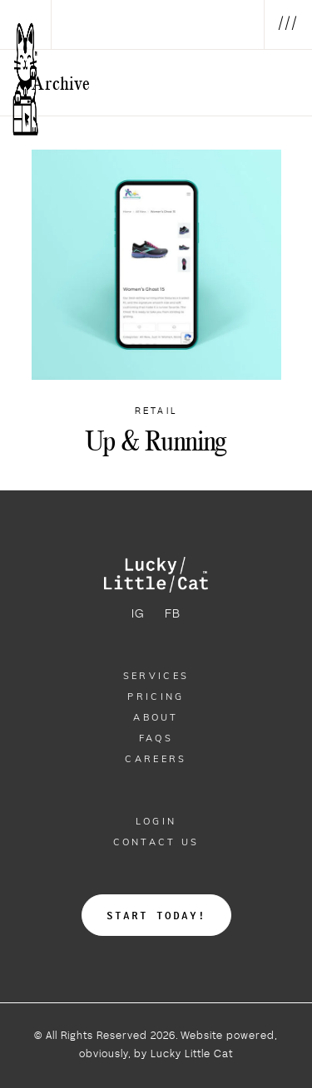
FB (173, 614)
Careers (155, 759)
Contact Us (156, 842)
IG (137, 614)
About (156, 717)
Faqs (156, 738)
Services (156, 676)
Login (156, 821)
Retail (156, 411)
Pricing (155, 696)
